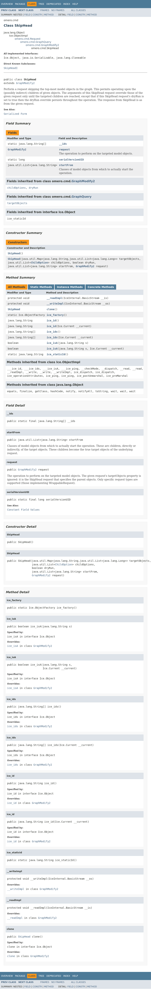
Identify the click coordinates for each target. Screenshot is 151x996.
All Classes (78, 10)
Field (27, 14)
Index (66, 4)
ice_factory (55, 314)
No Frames (57, 10)
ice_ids (52, 331)
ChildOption (39, 262)
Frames (44, 10)
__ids (63, 143)
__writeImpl (55, 303)
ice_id (51, 320)
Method (49, 14)
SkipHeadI (11, 68)
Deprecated (53, 4)
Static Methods (41, 287)
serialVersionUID (71, 159)
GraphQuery (82, 196)
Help (75, 4)
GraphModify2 (25, 83)
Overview (7, 4)
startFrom (66, 165)
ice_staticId (56, 354)
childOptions (16, 187)
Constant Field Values (23, 509)
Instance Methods (70, 287)
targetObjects (17, 203)
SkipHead (14, 253)
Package (20, 4)
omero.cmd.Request (28, 38)
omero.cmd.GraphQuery (35, 41)
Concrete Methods (101, 287)
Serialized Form (15, 113)
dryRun (33, 187)
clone (50, 309)
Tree (41, 4)
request (64, 149)
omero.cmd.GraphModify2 (42, 45)
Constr (37, 14)
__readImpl (54, 298)
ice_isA (52, 342)
